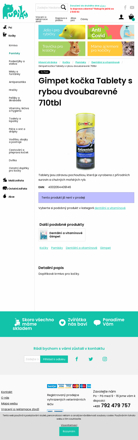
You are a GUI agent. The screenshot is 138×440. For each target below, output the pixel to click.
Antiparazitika (17, 81)
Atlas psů (73, 19)
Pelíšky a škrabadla (15, 99)
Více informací (69, 425)
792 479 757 (111, 406)
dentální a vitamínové (110, 208)
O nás (5, 398)
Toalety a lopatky (15, 119)
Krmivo (13, 45)
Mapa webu (9, 403)
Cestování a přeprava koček (18, 151)
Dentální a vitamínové (105, 62)
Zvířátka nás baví (73, 322)
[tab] (17, 27)
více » (103, 5)
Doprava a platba (61, 19)
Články (84, 19)
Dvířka (13, 160)
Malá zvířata (13, 179)
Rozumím (69, 431)
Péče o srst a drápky (17, 130)
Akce (8, 196)
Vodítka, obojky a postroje (18, 140)
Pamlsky (14, 53)
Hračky (13, 89)
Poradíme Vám (108, 322)
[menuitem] (20, 45)
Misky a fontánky (14, 72)
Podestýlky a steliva (17, 62)
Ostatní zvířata (15, 187)
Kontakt (6, 392)
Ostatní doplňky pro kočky (19, 169)
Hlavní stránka (47, 62)
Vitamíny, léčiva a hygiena (19, 109)
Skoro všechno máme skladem (33, 324)
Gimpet (105, 248)
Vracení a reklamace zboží (41, 19)
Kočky (9, 34)
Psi (7, 26)
